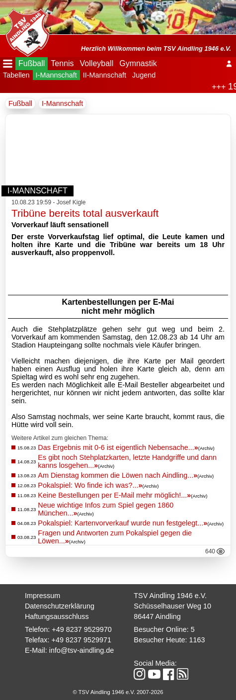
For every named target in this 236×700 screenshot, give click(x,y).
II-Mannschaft (104, 75)
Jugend (144, 75)
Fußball (31, 63)
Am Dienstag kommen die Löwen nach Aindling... (117, 475)
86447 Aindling (157, 616)
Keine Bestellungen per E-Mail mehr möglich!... (114, 495)
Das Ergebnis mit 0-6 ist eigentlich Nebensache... (118, 447)
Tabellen (16, 75)
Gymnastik (138, 63)
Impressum (42, 596)
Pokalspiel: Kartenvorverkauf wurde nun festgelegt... (122, 523)
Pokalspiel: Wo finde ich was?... (90, 485)
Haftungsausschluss (57, 616)
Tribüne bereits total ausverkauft (84, 213)
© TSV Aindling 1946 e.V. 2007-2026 (118, 692)
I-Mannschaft (56, 75)
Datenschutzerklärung (59, 606)
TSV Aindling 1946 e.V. (170, 596)
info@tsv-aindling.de (81, 650)
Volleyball (97, 63)
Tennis (62, 63)
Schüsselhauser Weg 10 (172, 606)
